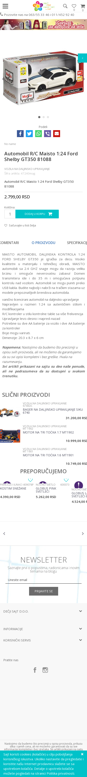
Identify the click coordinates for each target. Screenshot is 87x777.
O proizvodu (43, 242)
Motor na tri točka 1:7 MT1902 (48, 432)
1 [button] (40, 118)
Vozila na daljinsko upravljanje (27, 169)
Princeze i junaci (11, 484)
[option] (43, 79)
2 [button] (45, 118)
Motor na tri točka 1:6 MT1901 (48, 455)
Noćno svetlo (46, 484)
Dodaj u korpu (35, 214)
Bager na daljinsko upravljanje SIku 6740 (53, 411)
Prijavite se (43, 591)
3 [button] (49, 118)
